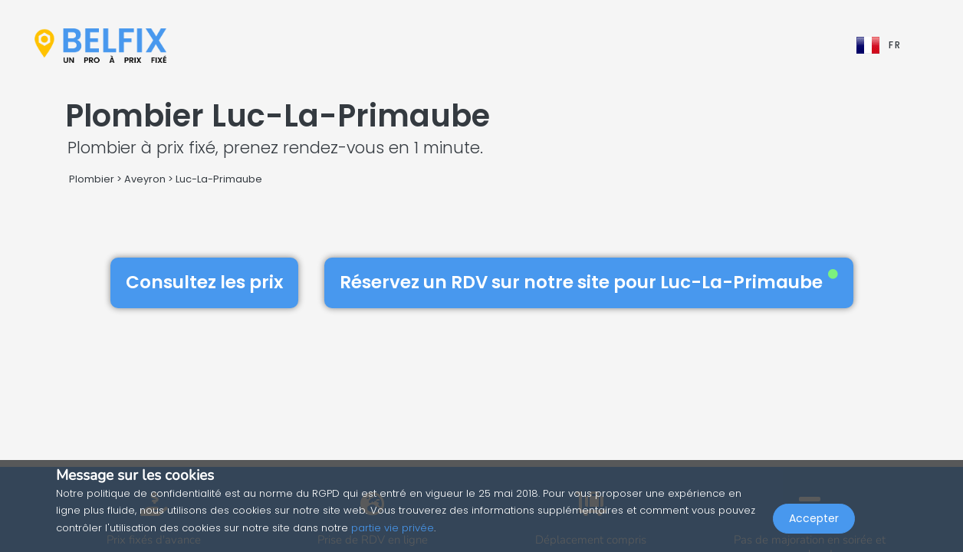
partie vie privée (392, 528)
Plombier (91, 179)
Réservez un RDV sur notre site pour (589, 282)
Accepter (814, 518)
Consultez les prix (204, 282)
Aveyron (145, 179)
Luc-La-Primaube (219, 179)
